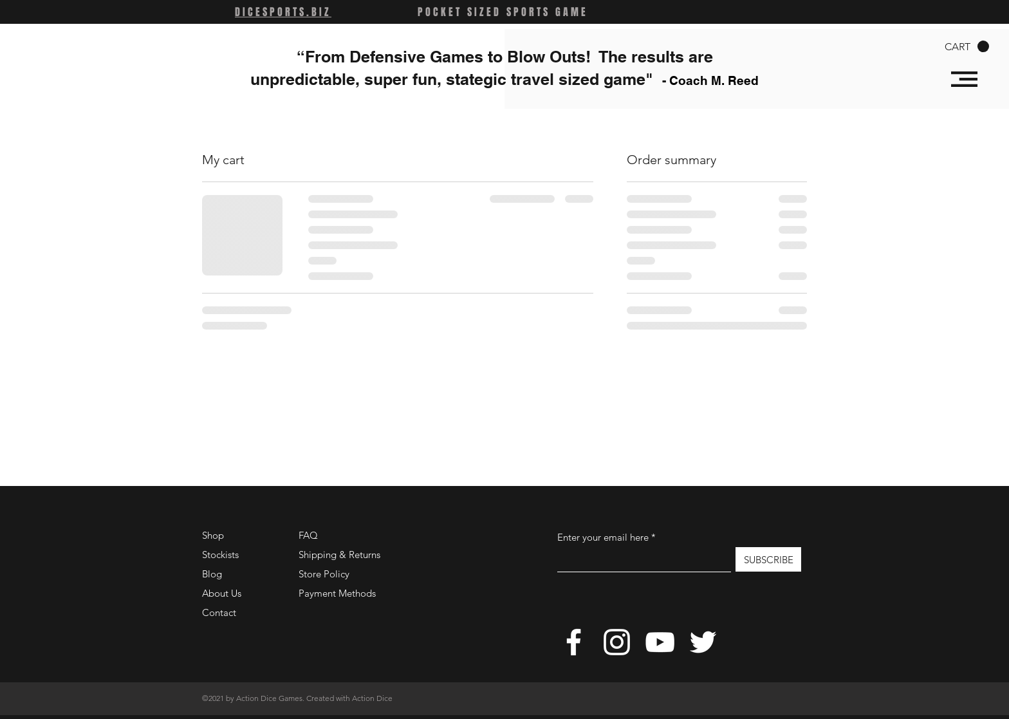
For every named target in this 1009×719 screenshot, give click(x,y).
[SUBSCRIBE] (768, 559)
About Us (221, 593)
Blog (212, 574)
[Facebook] (573, 642)
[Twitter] (703, 642)
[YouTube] (660, 642)
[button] (967, 47)
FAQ (308, 535)
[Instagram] (616, 642)
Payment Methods (338, 593)
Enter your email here (603, 537)
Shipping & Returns (339, 554)
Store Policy (324, 574)
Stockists (220, 554)
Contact (219, 612)
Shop (213, 535)
